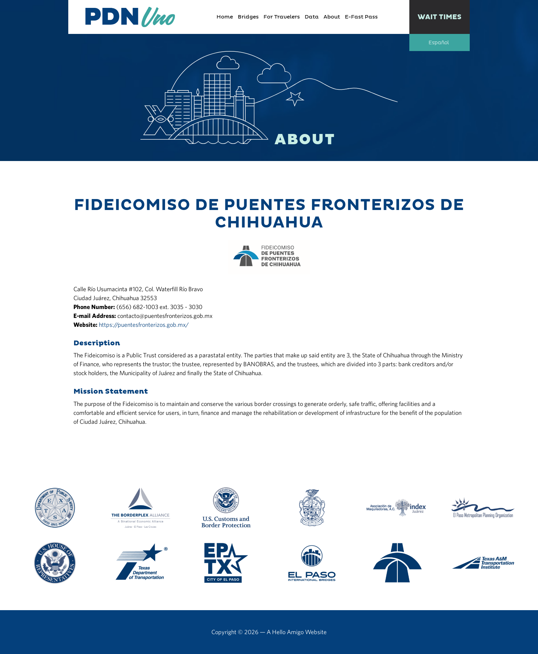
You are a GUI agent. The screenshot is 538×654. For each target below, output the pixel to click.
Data (312, 17)
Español (439, 42)
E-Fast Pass (361, 17)
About (332, 17)
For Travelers (282, 17)
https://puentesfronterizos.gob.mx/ (144, 324)
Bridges (248, 17)
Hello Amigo (288, 632)
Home (225, 17)
